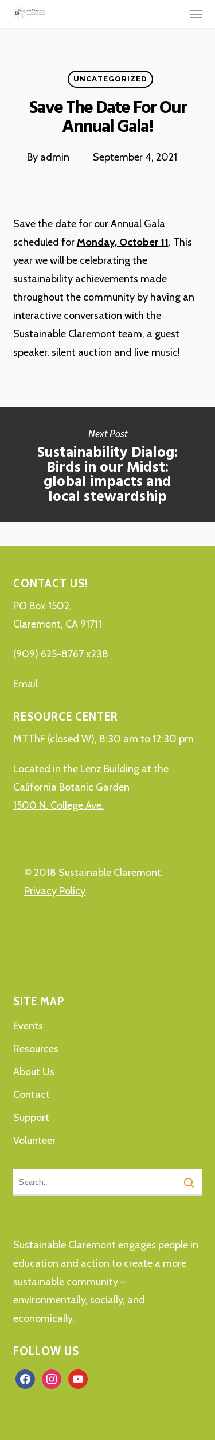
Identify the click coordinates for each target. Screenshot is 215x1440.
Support (31, 1117)
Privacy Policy (54, 891)
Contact (31, 1094)
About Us (33, 1071)
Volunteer (34, 1140)
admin (54, 157)
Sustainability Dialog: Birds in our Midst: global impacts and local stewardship (107, 464)
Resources (35, 1048)
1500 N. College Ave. (58, 805)
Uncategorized (110, 79)
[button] (196, 14)
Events (28, 1025)
